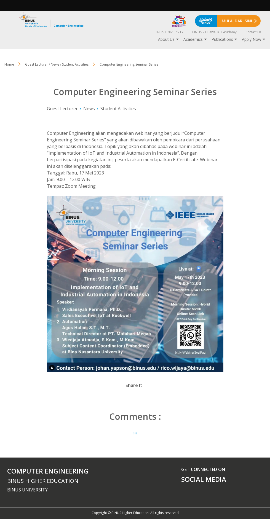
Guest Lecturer (62, 108)
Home (9, 64)
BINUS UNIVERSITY (168, 32)
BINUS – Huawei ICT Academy (214, 32)
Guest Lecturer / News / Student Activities (57, 64)
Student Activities (118, 108)
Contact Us (253, 32)
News (89, 108)
